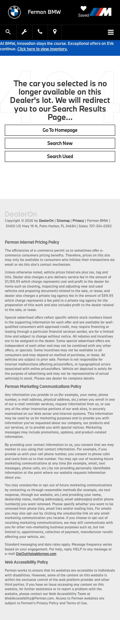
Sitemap (63, 220)
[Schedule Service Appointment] (24, 32)
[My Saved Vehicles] (83, 11)
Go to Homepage (60, 130)
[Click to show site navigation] (110, 32)
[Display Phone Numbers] (40, 32)
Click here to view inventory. (42, 48)
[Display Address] (54, 32)
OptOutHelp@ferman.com (36, 553)
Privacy (78, 220)
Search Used (60, 156)
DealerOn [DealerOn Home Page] (46, 220)
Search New (60, 143)
